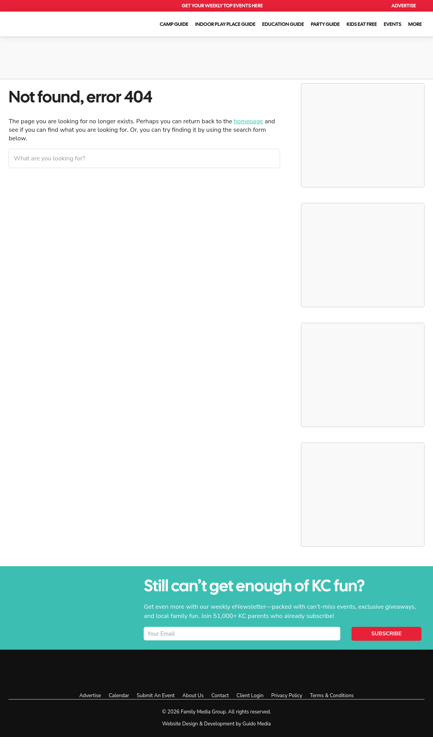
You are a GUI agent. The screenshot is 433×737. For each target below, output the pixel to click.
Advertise (404, 5)
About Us (193, 695)
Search (378, 6)
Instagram (275, 670)
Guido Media (257, 723)
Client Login (249, 695)
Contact (220, 695)
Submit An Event (156, 695)
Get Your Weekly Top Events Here (222, 5)
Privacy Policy (286, 695)
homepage (248, 121)
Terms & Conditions (331, 695)
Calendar (360, 6)
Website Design (180, 723)
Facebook (258, 670)
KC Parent (41, 23)
